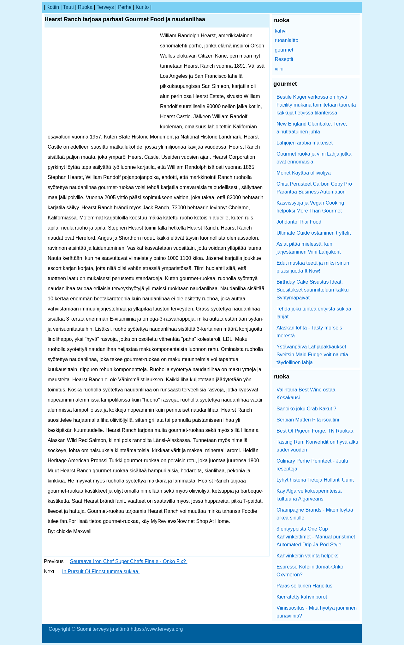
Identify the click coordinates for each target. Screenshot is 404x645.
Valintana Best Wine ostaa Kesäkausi (305, 393)
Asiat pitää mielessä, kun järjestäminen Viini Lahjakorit (308, 248)
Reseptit (284, 59)
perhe (125, 7)
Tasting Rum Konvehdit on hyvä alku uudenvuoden (317, 445)
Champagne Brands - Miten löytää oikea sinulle (314, 513)
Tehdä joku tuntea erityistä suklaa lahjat (313, 312)
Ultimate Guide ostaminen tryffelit (313, 233)
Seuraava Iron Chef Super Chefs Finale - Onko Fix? (128, 561)
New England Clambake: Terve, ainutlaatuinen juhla (311, 127)
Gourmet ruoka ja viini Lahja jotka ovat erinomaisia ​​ (313, 157)
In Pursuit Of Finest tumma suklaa (101, 571)
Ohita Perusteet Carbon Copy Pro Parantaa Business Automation (314, 187)
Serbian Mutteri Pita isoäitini (307, 419)
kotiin (52, 7)
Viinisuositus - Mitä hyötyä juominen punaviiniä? (316, 611)
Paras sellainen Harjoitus (304, 585)
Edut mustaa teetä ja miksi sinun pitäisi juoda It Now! (312, 266)
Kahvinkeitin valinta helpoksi (308, 555)
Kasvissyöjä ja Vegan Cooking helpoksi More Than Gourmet (310, 206)
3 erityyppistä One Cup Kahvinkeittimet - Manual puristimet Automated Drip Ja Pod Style (315, 536)
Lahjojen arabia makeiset (304, 142)
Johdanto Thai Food (298, 221)
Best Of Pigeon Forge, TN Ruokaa (314, 430)
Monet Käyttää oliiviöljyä (303, 172)
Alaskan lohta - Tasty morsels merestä (309, 331)
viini (279, 68)
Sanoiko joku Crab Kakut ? (306, 408)
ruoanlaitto (286, 40)
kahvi (280, 31)
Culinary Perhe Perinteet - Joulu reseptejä (312, 464)
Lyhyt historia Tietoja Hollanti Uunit (315, 479)
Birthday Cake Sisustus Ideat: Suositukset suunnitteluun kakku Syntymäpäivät (312, 289)
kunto (142, 7)
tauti (68, 7)
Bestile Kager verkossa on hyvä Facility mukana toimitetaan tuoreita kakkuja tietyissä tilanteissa (316, 104)
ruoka (85, 7)
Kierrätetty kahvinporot (301, 596)
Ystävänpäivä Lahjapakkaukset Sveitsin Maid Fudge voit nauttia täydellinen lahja (312, 354)
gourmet (284, 49)
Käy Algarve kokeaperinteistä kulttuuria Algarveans (309, 494)
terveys (105, 7)
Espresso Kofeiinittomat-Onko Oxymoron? (309, 570)
